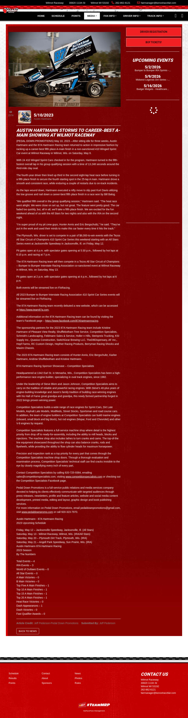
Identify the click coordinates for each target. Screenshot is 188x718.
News (78, 673)
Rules (78, 683)
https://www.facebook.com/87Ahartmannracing (71, 320)
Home (41, 16)
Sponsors (47, 683)
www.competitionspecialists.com (84, 476)
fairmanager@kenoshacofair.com (158, 2)
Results (13, 678)
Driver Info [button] (131, 16)
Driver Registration (153, 31)
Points (76, 16)
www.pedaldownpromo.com (37, 511)
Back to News (28, 631)
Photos (78, 678)
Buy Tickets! (154, 42)
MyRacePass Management (94, 711)
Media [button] (91, 16)
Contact (46, 673)
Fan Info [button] (109, 16)
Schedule (58, 16)
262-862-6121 (122, 2)
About (45, 678)
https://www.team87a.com (34, 309)
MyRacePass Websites (94, 705)
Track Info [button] (154, 16)
